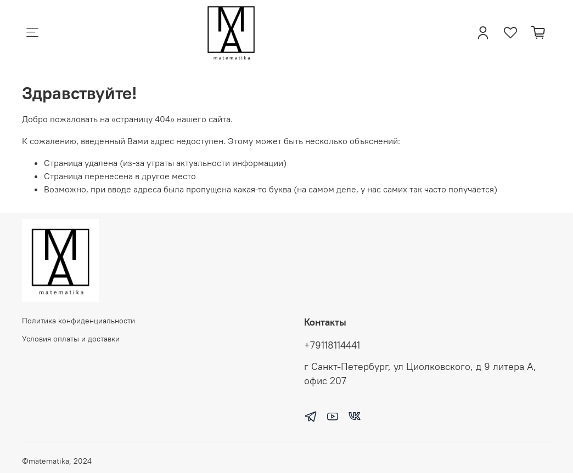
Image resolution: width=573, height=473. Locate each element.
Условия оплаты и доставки (71, 339)
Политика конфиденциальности (78, 321)
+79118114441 (332, 345)
